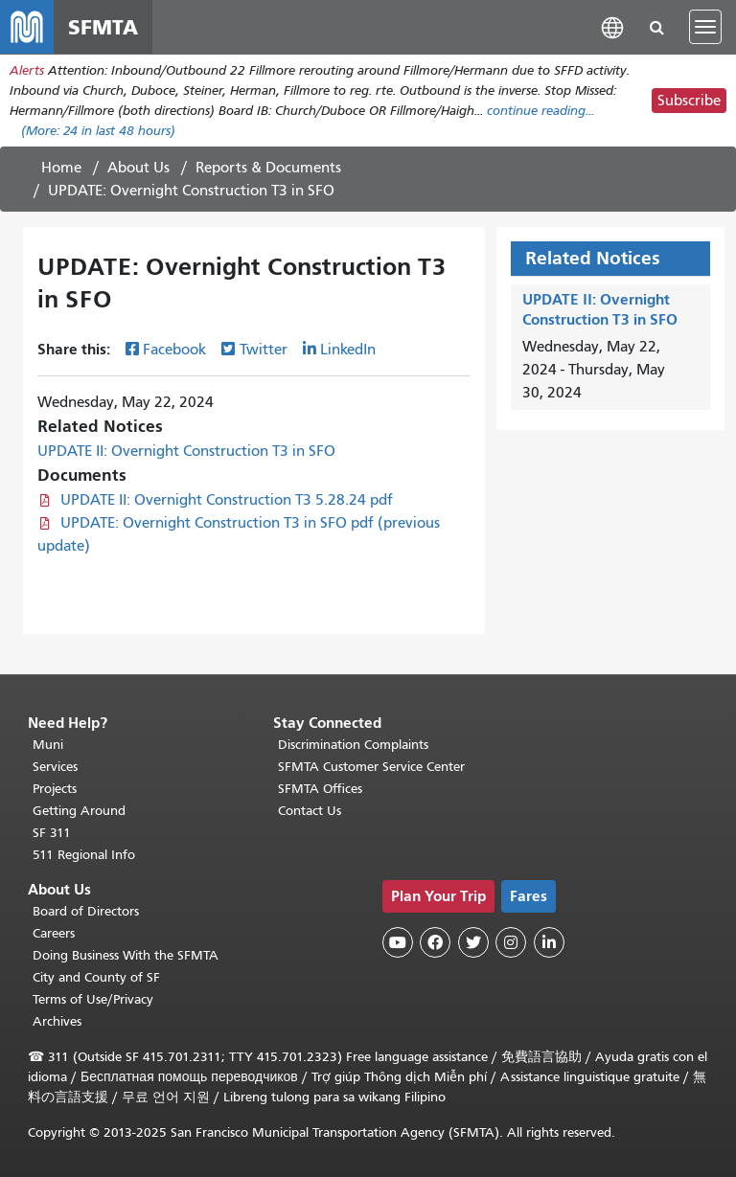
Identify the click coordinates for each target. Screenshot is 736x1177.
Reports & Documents (268, 167)
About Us (138, 167)
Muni (48, 744)
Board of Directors (86, 911)
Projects (55, 789)
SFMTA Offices (320, 789)
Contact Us (309, 811)
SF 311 (52, 833)
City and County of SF (96, 977)
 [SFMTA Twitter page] (473, 942)
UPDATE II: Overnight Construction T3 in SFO (186, 451)
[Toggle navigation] (705, 27)
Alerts (27, 70)
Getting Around (79, 811)
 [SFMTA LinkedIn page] (549, 942)
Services (55, 766)
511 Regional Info (84, 855)
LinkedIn (348, 349)
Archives (57, 1021)
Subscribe (689, 100)
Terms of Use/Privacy (93, 999)
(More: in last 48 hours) (98, 131)
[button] (612, 26)
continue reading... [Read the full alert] (540, 110)
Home (61, 167)
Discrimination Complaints (353, 744)
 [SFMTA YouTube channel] (397, 942)
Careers (54, 933)
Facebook (174, 349)
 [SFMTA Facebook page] (435, 942)
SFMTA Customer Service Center (371, 766)
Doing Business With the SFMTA (125, 955)
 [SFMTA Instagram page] (511, 942)
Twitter (264, 349)
